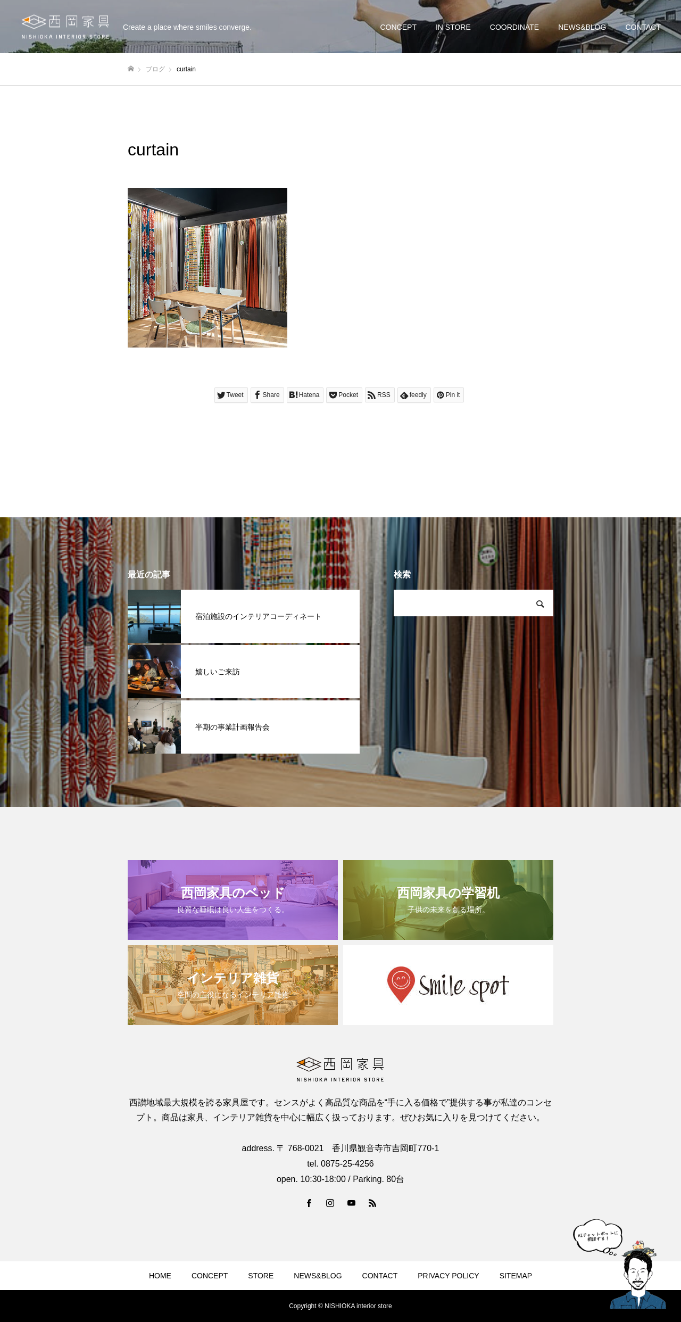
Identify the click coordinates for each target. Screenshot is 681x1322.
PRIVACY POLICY (448, 1275)
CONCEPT (398, 27)
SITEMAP (516, 1275)
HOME (160, 1275)
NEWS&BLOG (582, 27)
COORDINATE (514, 27)
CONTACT (643, 27)
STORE (260, 1275)
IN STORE (453, 27)
